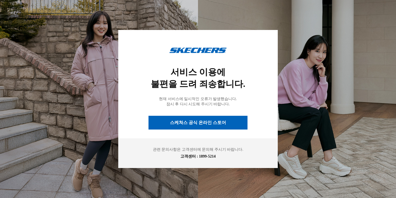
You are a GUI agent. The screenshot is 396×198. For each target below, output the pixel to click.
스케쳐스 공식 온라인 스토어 (198, 122)
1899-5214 (207, 156)
